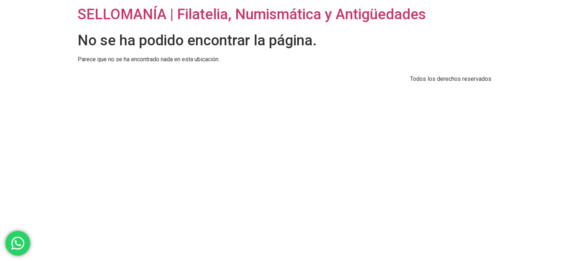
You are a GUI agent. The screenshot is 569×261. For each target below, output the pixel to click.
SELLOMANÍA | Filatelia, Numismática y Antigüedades (252, 14)
